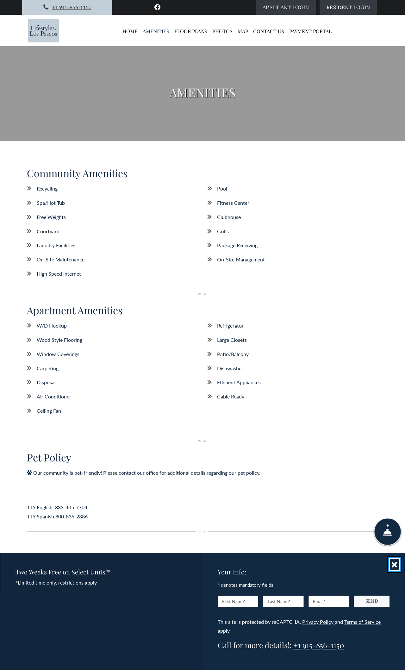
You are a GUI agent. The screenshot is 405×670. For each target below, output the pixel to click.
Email (319, 601)
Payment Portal (310, 31)
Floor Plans (190, 31)
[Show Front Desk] (388, 535)
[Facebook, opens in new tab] (157, 7)
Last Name (279, 601)
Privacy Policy (318, 622)
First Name (234, 601)
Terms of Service (362, 622)
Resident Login (352, 6)
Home (130, 31)
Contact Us (268, 31)
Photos (222, 31)
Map (243, 31)
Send (371, 601)
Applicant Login (289, 6)
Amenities (156, 31)
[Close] (394, 565)
